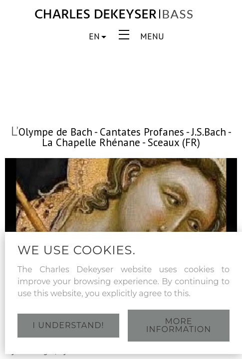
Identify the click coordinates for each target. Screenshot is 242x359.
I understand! (68, 325)
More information (178, 325)
